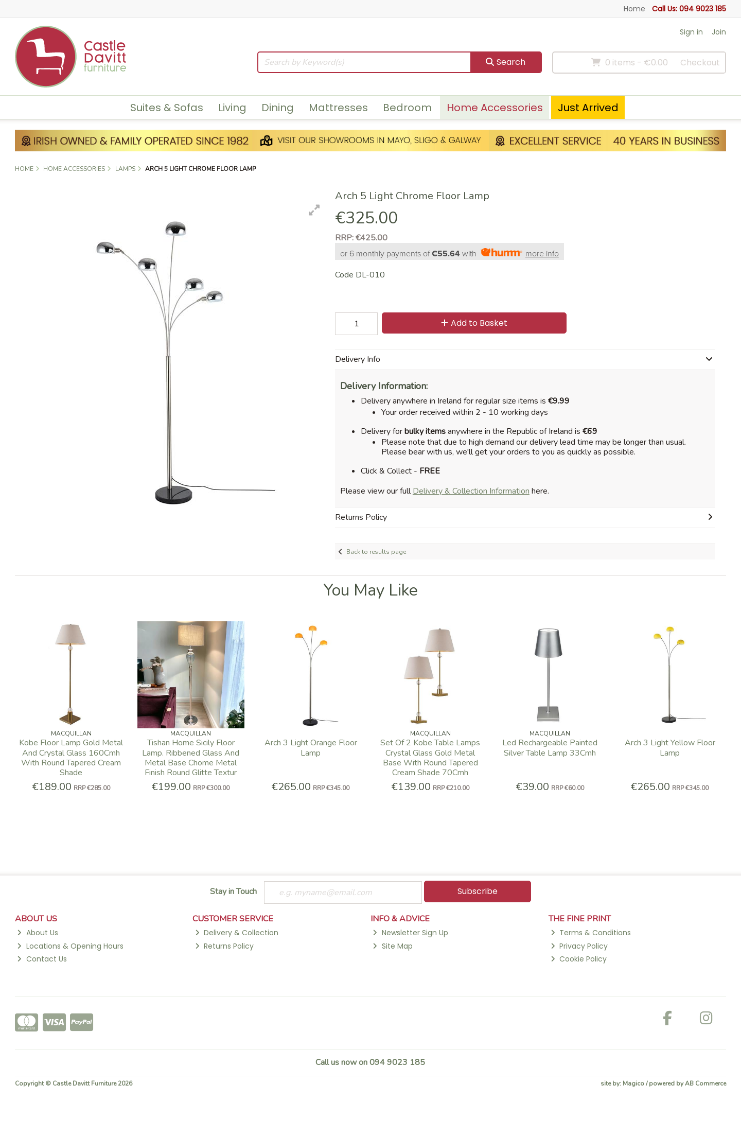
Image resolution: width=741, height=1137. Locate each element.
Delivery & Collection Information (471, 491)
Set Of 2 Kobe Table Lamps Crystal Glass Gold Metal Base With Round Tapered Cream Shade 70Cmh (430, 757)
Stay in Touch (233, 892)
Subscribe (477, 891)
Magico (633, 1083)
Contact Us (41, 959)
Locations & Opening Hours (70, 946)
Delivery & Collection (236, 933)
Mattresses (338, 107)
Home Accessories (495, 107)
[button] (314, 210)
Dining (277, 107)
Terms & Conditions (591, 933)
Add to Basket (474, 323)
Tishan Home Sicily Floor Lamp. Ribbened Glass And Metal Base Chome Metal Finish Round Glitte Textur (190, 757)
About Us (37, 933)
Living (232, 107)
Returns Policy (224, 946)
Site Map (392, 946)
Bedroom (407, 107)
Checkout (700, 62)
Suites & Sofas (166, 107)
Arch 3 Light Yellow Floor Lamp (670, 747)
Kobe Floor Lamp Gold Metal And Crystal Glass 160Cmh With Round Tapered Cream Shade (71, 757)
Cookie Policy (579, 959)
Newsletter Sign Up (410, 933)
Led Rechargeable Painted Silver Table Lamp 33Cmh (549, 747)
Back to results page (376, 552)
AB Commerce (705, 1083)
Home (634, 9)
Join (719, 32)
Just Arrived (588, 107)
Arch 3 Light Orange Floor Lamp (310, 747)
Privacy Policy (579, 946)
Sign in (691, 32)
